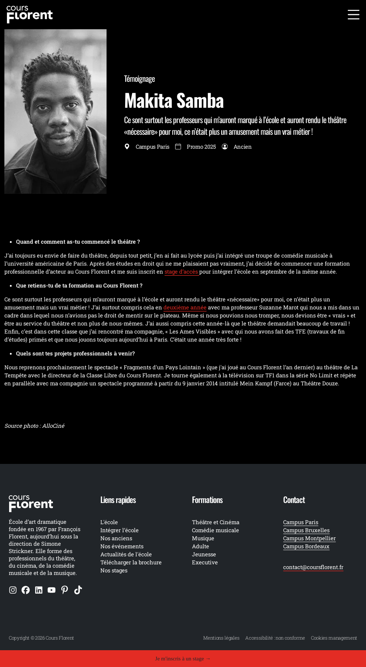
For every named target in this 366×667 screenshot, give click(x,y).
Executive (205, 562)
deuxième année (185, 307)
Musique (203, 538)
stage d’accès (182, 271)
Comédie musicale (215, 530)
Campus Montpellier (309, 538)
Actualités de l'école (126, 554)
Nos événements (121, 546)
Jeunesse (204, 554)
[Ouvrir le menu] (353, 14)
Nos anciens (116, 538)
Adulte (200, 546)
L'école (109, 522)
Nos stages (113, 570)
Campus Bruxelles (306, 530)
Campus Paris (300, 522)
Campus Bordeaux (306, 546)
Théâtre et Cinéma (215, 522)
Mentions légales (221, 637)
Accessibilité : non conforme (275, 637)
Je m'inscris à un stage (183, 659)
